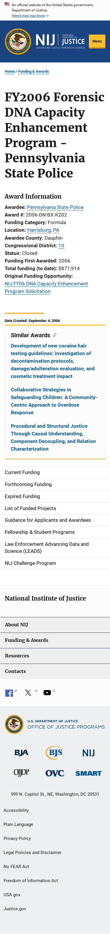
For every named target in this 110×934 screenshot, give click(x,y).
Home (10, 71)
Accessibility (16, 810)
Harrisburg (39, 230)
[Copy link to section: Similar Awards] (53, 335)
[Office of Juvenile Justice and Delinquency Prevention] (21, 774)
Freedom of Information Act (31, 880)
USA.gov (12, 894)
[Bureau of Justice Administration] (21, 750)
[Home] (60, 41)
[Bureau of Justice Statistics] (55, 757)
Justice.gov (15, 908)
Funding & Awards (33, 71)
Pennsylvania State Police (55, 207)
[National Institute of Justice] (88, 750)
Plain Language (18, 824)
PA (56, 230)
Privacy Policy (17, 838)
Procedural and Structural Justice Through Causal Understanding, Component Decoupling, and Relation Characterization (53, 437)
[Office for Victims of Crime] (54, 773)
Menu (97, 41)
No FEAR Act (16, 866)
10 (61, 245)
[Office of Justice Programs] (18, 41)
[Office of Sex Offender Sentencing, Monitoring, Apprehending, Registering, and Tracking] (88, 772)
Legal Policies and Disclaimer (33, 852)
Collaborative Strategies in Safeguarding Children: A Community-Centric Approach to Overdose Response (54, 401)
